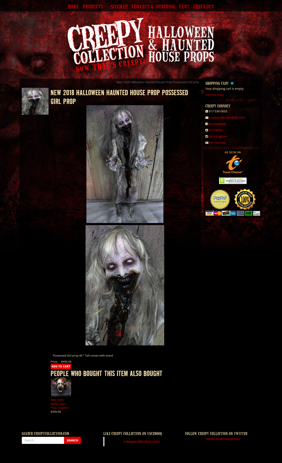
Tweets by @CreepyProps (222, 439)
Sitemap (119, 7)
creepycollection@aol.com (227, 117)
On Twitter (216, 130)
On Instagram (218, 136)
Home (73, 7)
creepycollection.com (141, 441)
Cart (184, 7)
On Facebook (217, 124)
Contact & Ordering (153, 7)
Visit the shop (214, 95)
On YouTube (217, 143)
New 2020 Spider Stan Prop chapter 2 (60, 404)
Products (94, 7)
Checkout (204, 7)
